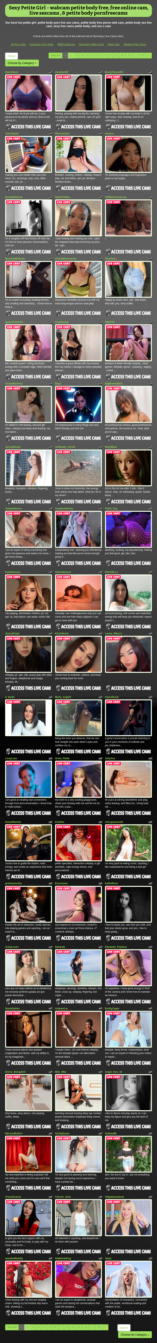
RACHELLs (111, 553)
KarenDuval (112, 673)
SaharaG (60, 914)
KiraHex (59, 793)
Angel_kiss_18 (113, 1034)
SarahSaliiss (12, 973)
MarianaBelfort (13, 1093)
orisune (109, 131)
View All (55, 55)
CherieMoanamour (65, 251)
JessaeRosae (13, 432)
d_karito (10, 673)
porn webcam (94, 1307)
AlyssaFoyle (12, 612)
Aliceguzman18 (114, 793)
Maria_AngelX (63, 673)
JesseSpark (12, 131)
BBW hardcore (66, 44)
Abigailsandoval (114, 1154)
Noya (58, 371)
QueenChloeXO (14, 312)
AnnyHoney (62, 312)
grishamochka (13, 852)
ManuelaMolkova (15, 251)
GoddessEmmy (64, 492)
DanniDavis (11, 72)
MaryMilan (111, 432)
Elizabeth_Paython (116, 914)
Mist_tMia (60, 1034)
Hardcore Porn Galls (42, 44)
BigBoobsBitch (114, 371)
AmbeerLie (61, 973)
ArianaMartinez (14, 371)
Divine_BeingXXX (15, 1034)
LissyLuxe (11, 732)
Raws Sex (114, 44)
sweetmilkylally (14, 1213)
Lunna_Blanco (113, 612)
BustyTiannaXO (114, 72)
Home (11, 56)
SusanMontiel (13, 793)
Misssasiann (62, 131)
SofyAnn (110, 732)
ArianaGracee (13, 1154)
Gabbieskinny (63, 1213)
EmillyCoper (112, 973)
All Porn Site (18, 44)
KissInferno (62, 612)
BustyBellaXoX (13, 192)
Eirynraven (61, 852)
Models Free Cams (135, 44)
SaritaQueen (62, 1093)
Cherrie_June (63, 1154)
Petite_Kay (111, 492)
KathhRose (111, 852)
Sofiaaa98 (110, 1093)
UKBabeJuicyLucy (115, 192)
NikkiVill (109, 312)
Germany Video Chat (91, 44)
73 (142, 55)
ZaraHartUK (62, 72)
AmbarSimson (13, 492)
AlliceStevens (63, 553)
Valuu (108, 1213)
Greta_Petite (62, 732)
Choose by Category (22, 63)
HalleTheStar (62, 192)
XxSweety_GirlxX (65, 432)
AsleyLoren (11, 914)
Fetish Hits (79, 1337)
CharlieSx (110, 251)
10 (122, 55)
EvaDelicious (12, 553)
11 (129, 55)
